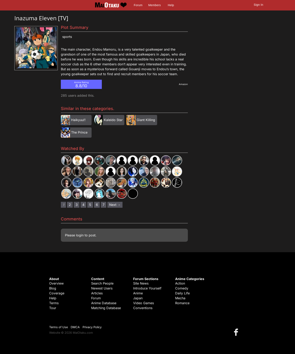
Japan (138, 298)
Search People (102, 283)
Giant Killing (146, 120)
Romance (182, 303)
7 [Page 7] (103, 205)
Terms (54, 303)
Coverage (56, 293)
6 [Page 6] (97, 205)
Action (180, 283)
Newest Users (101, 288)
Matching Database (106, 308)
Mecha (180, 298)
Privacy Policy (92, 327)
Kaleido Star (113, 120)
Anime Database (103, 303)
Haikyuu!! (78, 120)
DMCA (75, 327)
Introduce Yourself (147, 288)
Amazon (183, 84)
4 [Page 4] (83, 205)
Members (154, 5)
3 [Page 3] (77, 205)
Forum (138, 5)
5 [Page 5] (90, 205)
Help (171, 5)
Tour (52, 308)
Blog (52, 288)
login (80, 235)
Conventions (142, 308)
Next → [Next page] (115, 205)
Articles (97, 293)
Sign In (258, 4)
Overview (56, 283)
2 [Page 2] (70, 205)
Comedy (181, 288)
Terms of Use (58, 327)
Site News (141, 283)
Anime (138, 293)
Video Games (143, 303)
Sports (67, 37)
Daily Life (182, 293)
